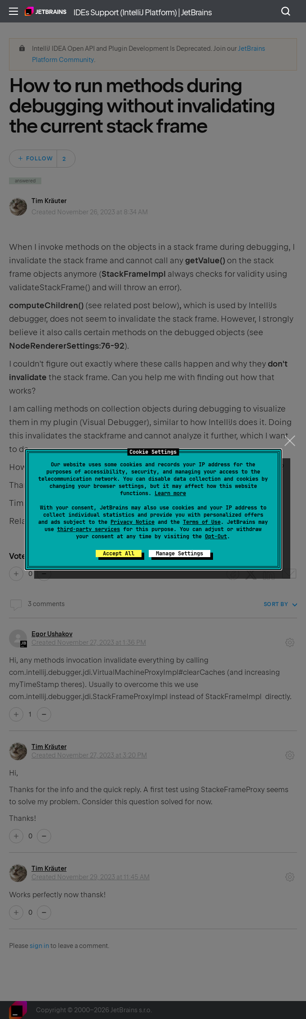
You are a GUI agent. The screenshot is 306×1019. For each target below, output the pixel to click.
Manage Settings (179, 553)
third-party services (88, 529)
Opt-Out (216, 536)
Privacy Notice (133, 522)
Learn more (170, 493)
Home (46, 11)
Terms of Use (202, 522)
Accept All (118, 553)
